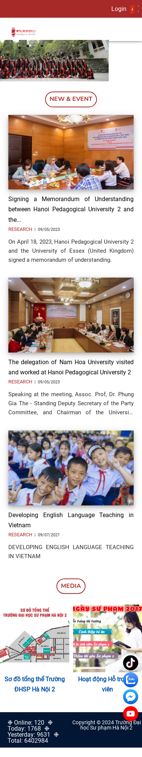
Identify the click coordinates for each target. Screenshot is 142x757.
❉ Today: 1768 (30, 725)
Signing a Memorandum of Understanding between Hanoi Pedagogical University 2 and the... (71, 209)
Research (20, 229)
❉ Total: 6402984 (33, 737)
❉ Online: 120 (26, 722)
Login (118, 8)
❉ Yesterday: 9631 (29, 731)
